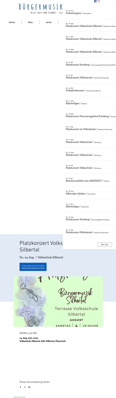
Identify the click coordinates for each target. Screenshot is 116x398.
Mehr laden (105, 244)
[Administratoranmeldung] (19, 397)
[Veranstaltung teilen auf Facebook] (20, 387)
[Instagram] (98, 1)
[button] (73, 13)
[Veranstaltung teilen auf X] (25, 387)
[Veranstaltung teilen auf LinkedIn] (29, 387)
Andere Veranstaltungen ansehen (33, 268)
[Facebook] (95, 1)
